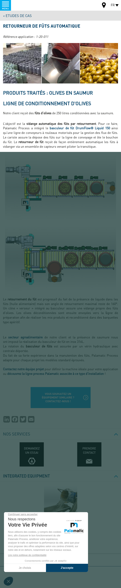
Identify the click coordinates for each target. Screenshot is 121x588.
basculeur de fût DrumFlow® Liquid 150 (80, 128)
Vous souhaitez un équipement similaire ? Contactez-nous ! (58, 397)
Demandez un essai (32, 450)
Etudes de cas (19, 15)
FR (113, 5)
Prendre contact (89, 450)
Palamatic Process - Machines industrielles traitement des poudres (24, 5)
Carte (104, 5)
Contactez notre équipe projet (23, 369)
